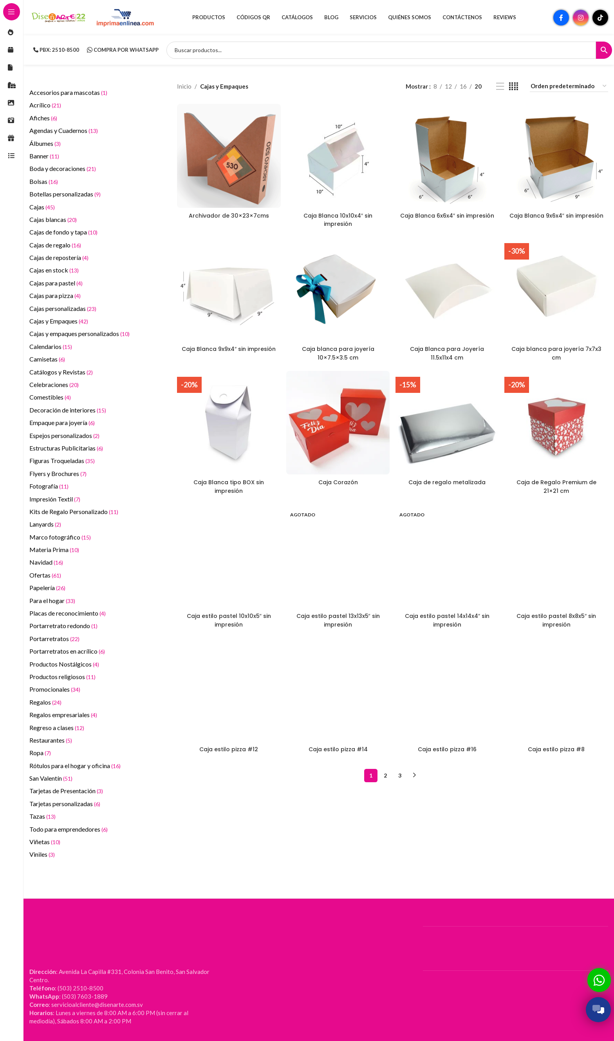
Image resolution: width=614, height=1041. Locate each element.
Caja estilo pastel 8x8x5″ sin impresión (557, 618)
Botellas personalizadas (65, 194)
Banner (44, 156)
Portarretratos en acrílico (67, 651)
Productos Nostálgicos (64, 664)
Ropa (40, 752)
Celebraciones (54, 384)
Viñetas (44, 841)
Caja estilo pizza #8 (557, 747)
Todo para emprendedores (68, 829)
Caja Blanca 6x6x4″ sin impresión (447, 217)
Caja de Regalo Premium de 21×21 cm (557, 484)
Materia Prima (54, 549)
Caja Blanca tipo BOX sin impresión (228, 484)
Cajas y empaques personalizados (79, 333)
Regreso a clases (56, 727)
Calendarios (50, 346)
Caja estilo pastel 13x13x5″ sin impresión (337, 618)
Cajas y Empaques (58, 321)
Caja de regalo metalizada (447, 480)
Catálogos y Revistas (61, 372)
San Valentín (50, 778)
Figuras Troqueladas (62, 460)
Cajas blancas (53, 219)
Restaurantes (50, 740)
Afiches (43, 118)
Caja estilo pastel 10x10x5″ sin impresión (228, 618)
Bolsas (43, 181)
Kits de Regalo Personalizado (73, 511)
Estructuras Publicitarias (66, 448)
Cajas (42, 207)
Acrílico (45, 105)
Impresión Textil (54, 499)
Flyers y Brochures (58, 473)
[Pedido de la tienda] (569, 86)
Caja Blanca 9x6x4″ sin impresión (557, 217)
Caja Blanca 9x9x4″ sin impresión (227, 351)
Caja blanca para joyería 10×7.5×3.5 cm (337, 351)
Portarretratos (54, 638)
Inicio (184, 86)
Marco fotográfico (60, 537)
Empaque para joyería (62, 422)
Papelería (47, 587)
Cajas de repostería (58, 257)
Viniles (42, 854)
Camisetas (47, 359)
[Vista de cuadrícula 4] (513, 86)
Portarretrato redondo (63, 625)
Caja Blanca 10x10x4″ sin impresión (337, 217)
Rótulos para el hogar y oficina (75, 765)
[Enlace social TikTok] (600, 17)
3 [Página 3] (399, 773)
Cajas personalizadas (62, 308)
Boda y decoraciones (62, 168)
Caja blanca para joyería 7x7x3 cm (557, 351)
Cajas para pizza (55, 295)
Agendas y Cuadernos (63, 130)
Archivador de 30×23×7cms (228, 213)
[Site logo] (58, 16)
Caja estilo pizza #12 (228, 747)
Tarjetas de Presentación (66, 790)
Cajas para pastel (56, 283)
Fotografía (49, 486)
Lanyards (45, 524)
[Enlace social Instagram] (581, 17)
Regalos (45, 702)
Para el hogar (52, 600)
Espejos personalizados (64, 435)
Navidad (46, 562)
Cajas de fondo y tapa (63, 232)
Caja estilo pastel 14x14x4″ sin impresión (447, 618)
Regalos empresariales (63, 714)
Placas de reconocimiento (67, 613)
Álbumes (45, 143)
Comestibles (50, 397)
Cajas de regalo (55, 245)
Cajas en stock (54, 270)
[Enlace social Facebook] (561, 17)
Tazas (42, 816)
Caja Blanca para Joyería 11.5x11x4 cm (447, 351)
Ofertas (45, 575)
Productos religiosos (62, 676)
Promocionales (54, 689)
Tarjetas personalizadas (64, 803)
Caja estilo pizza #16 (447, 747)
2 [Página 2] (385, 773)
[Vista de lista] (500, 86)
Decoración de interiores (67, 410)
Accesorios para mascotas (68, 92)
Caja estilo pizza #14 (337, 747)
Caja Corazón (337, 480)
